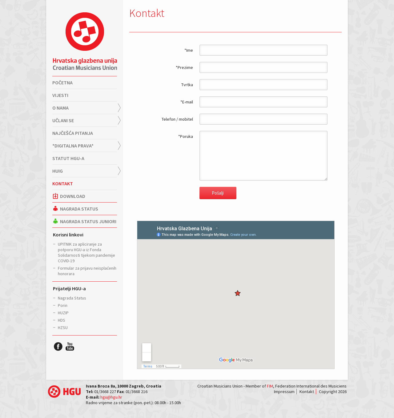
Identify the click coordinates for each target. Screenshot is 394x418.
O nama (60, 108)
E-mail (187, 102)
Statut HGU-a (68, 158)
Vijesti (60, 95)
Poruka (186, 136)
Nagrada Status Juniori (84, 221)
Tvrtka (187, 84)
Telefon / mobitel (177, 119)
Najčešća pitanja (72, 133)
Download (68, 196)
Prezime (185, 67)
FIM (270, 386)
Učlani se (63, 120)
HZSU (63, 327)
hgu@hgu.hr (111, 397)
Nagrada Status (75, 208)
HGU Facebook (58, 346)
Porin (62, 305)
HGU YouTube (69, 346)
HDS (61, 320)
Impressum (284, 391)
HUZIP (63, 313)
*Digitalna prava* (73, 146)
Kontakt (62, 183)
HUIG (57, 171)
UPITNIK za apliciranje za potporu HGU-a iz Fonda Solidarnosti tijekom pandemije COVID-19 (86, 252)
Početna (62, 82)
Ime (189, 50)
